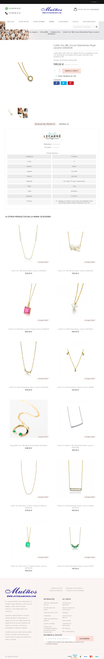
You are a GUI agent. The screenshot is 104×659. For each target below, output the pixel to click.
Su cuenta (66, 599)
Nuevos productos (56, 590)
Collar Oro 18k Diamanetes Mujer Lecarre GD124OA (28, 387)
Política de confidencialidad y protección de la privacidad (50, 629)
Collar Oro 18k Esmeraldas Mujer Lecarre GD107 (75, 566)
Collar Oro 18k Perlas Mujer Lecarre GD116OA (75, 329)
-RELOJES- (10, 22)
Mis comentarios (68, 631)
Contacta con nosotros (73, 588)
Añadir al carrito (71, 71)
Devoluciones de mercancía (68, 608)
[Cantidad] (56, 71)
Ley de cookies (49, 623)
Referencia (48, 144)
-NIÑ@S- (52, 22)
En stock (48, 147)
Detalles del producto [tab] (45, 124)
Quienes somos (57, 588)
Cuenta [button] (95, 2)
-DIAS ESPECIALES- (89, 22)
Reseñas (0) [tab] (64, 124)
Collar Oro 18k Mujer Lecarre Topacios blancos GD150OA (28, 507)
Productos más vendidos (75, 590)
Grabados (47, 616)
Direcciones (66, 620)
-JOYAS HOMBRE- (39, 22)
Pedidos (65, 612)
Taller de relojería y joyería (51, 619)
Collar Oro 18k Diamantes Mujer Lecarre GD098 (75, 387)
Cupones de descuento (66, 624)
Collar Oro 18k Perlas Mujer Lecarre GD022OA (75, 271)
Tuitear (64, 83)
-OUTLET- (75, 22)
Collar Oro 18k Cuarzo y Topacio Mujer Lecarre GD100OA (29, 567)
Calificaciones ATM (50, 612)
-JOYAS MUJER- (23, 22)
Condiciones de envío (49, 608)
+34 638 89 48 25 (13, 8)
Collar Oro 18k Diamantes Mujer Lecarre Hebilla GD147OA (75, 507)
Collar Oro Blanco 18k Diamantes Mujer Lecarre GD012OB (75, 446)
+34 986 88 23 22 (13, 13)
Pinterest (71, 83)
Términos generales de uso (51, 604)
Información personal (66, 604)
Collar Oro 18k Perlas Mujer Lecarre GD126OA (28, 271)
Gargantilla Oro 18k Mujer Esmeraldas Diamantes (28, 445)
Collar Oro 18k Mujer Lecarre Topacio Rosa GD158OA (28, 329)
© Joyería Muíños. (11, 656)
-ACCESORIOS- (63, 22)
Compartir (57, 83)
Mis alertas (66, 628)
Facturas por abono (67, 616)
